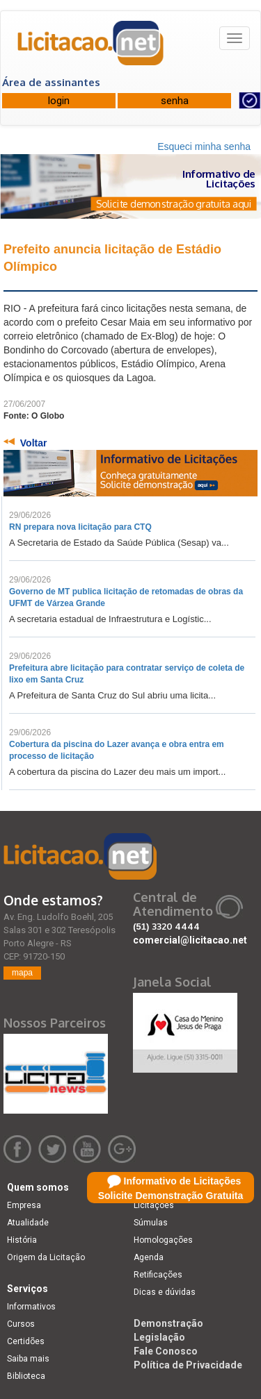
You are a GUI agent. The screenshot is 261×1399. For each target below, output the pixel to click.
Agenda (149, 1257)
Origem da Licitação (46, 1257)
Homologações (163, 1240)
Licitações (154, 1205)
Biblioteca (26, 1376)
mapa (22, 973)
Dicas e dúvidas (165, 1292)
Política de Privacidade (188, 1365)
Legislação (159, 1337)
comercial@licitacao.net (190, 940)
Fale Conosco (166, 1351)
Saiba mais (28, 1359)
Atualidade (28, 1223)
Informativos (31, 1307)
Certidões (26, 1341)
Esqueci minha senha (204, 146)
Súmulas (151, 1223)
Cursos (21, 1324)
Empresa (24, 1205)
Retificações (158, 1275)
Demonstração (168, 1323)
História (22, 1240)
